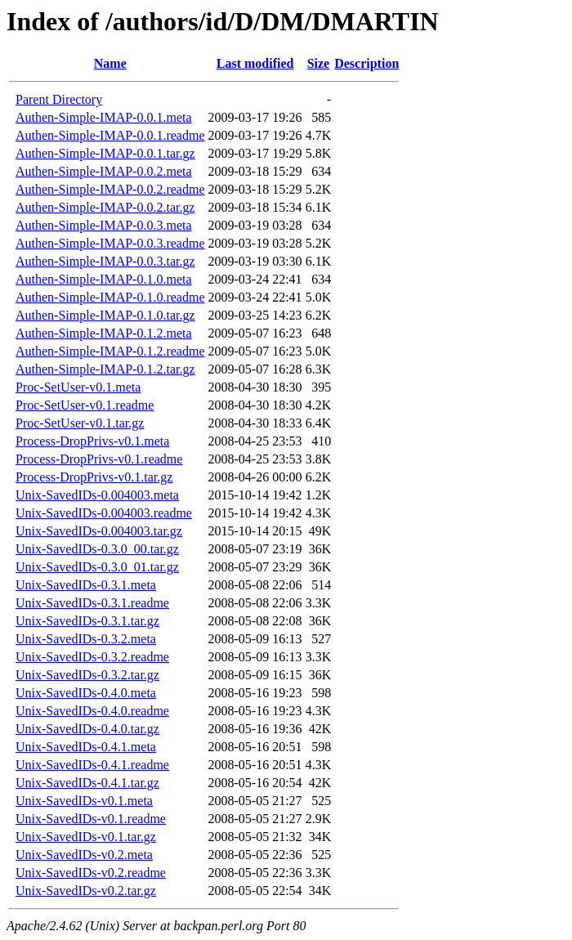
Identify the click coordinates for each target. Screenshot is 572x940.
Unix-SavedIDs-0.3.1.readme (92, 603)
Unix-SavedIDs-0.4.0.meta (86, 693)
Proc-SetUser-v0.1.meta (78, 387)
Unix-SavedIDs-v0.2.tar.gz (86, 890)
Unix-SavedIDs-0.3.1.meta (86, 585)
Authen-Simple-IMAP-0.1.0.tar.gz (105, 315)
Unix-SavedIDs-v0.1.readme (91, 819)
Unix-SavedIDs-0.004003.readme (104, 513)
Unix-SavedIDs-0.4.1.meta (86, 747)
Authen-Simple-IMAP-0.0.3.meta (104, 225)
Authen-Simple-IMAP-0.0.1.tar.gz (105, 153)
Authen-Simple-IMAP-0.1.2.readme (110, 351)
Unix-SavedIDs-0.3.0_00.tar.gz (97, 549)
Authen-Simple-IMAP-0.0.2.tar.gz (105, 207)
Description (366, 63)
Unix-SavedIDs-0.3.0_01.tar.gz (97, 567)
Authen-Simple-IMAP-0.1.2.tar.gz (105, 369)
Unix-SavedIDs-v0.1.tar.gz (86, 837)
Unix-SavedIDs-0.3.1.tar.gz (87, 621)
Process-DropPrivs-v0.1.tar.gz (94, 477)
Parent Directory (59, 99)
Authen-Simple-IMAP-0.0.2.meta (104, 171)
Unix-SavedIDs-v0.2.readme (91, 873)
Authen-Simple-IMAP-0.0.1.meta (104, 117)
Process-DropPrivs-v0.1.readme (99, 459)
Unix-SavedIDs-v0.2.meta (84, 855)
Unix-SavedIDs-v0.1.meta (84, 801)
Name (110, 63)
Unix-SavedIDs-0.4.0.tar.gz (87, 729)
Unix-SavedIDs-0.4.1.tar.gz (87, 783)
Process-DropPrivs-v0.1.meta (92, 441)
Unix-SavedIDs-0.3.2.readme (92, 657)
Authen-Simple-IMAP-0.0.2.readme (110, 189)
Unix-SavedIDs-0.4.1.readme (92, 765)
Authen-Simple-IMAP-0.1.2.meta (104, 333)
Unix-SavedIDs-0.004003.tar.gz (99, 531)
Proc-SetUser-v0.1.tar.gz (80, 423)
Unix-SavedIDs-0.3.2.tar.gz (87, 675)
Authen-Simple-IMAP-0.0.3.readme (110, 243)
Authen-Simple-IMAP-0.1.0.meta (104, 279)
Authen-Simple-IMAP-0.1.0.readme (110, 297)
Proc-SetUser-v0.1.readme (85, 405)
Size (318, 63)
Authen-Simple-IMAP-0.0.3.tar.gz (105, 261)
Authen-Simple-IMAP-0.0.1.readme (110, 135)
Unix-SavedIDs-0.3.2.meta (86, 639)
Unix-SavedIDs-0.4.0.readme (92, 711)
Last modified (255, 63)
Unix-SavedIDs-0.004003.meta (97, 495)
